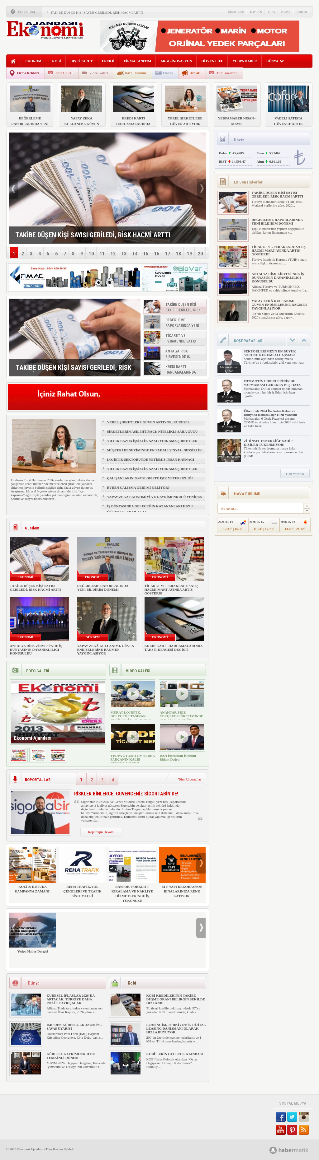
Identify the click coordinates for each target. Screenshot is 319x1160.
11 (102, 254)
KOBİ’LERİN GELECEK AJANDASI (174, 1054)
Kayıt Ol (256, 11)
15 (145, 254)
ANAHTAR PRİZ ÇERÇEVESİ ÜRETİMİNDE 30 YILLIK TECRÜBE (181, 716)
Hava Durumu (135, 73)
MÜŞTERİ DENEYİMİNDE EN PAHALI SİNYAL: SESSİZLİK (154, 450)
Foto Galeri (63, 73)
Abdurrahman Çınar (228, 369)
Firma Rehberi (28, 73)
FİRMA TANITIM (137, 61)
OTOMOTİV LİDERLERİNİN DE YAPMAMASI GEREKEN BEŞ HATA (272, 383)
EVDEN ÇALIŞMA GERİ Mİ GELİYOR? (138, 487)
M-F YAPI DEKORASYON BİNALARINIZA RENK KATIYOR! (182, 872)
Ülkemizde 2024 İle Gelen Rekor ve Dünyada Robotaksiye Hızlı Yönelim (270, 413)
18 (178, 254)
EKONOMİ (34, 61)
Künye (285, 11)
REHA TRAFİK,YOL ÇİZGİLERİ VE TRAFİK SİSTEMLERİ (82, 872)
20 (200, 254)
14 (134, 254)
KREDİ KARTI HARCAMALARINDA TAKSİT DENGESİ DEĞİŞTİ (174, 647)
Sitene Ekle (236, 11)
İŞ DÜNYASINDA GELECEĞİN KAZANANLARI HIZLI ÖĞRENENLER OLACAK (150, 509)
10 (91, 254)
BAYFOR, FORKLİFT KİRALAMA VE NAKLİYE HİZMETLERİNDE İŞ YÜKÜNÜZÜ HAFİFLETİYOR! (132, 877)
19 (189, 254)
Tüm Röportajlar (189, 779)
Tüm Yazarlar (227, 73)
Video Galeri (98, 73)
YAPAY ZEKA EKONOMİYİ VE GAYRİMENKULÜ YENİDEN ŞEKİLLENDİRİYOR (154, 499)
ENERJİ (108, 61)
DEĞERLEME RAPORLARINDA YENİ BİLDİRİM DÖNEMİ (102, 587)
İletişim (302, 11)
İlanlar (194, 73)
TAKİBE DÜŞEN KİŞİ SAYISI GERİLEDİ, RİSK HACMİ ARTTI (97, 12)
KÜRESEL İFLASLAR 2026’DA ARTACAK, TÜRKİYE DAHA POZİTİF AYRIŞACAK (71, 999)
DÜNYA (275, 61)
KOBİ (56, 61)
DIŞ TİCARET (81, 61)
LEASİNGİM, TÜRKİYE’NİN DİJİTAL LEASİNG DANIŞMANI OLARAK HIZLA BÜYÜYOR (176, 1028)
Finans (168, 73)
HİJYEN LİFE (212, 61)
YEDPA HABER (244, 61)
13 (123, 254)
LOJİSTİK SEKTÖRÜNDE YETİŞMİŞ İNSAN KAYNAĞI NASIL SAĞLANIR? (150, 462)
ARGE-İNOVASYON (176, 61)
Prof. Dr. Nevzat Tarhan (229, 458)
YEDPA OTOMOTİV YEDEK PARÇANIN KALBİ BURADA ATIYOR (133, 759)
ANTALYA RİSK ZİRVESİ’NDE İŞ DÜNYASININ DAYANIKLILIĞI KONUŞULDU (36, 649)
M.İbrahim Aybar (228, 399)
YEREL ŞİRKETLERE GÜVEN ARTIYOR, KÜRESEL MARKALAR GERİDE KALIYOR (148, 425)
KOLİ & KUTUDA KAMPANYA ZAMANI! (32, 870)
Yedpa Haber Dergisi (32, 932)
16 (156, 254)
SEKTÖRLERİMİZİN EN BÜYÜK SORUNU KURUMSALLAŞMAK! (270, 353)
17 (167, 254)
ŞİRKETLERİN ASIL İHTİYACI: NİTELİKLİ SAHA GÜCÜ (152, 431)
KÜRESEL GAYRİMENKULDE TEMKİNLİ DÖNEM (71, 1056)
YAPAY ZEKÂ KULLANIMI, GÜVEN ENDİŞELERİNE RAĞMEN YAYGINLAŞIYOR (105, 649)
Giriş (271, 11)
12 (113, 254)
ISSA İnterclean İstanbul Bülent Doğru (178, 757)
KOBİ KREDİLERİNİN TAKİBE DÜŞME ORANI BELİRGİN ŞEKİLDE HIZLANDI (175, 999)
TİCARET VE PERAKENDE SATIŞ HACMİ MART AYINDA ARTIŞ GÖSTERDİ (171, 589)
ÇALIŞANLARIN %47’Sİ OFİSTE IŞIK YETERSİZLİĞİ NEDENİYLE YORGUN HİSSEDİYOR (150, 481)
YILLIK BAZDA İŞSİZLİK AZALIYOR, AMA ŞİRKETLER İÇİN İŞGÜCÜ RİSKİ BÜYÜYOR (152, 443)
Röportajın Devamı (101, 832)
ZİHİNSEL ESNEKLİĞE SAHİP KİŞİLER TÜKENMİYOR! (268, 442)
